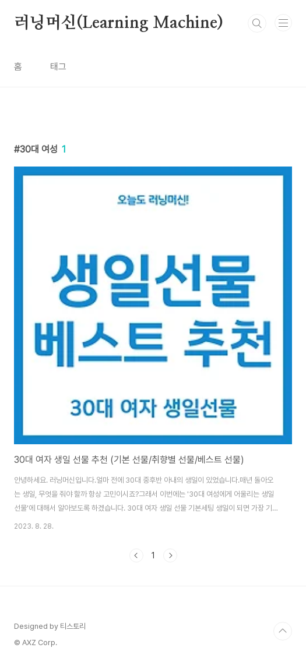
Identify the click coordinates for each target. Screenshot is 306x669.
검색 (257, 23)
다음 (170, 555)
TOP (282, 631)
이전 (136, 555)
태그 (58, 66)
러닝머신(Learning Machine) (118, 23)
